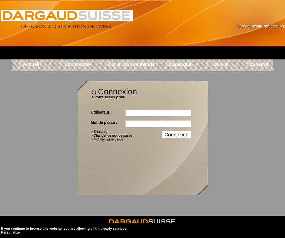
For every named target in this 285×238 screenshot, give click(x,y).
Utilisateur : (101, 112)
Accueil (31, 64)
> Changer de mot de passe (111, 135)
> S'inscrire (99, 132)
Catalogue (180, 64)
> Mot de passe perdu (107, 139)
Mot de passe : (104, 123)
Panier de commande (131, 64)
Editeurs (258, 64)
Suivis (220, 64)
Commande (77, 64)
